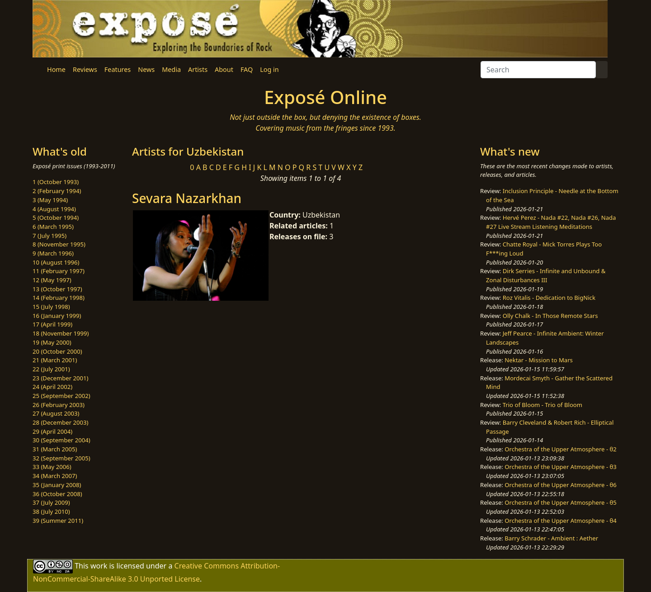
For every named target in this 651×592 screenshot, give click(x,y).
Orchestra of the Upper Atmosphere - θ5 (561, 502)
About (224, 69)
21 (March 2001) (55, 360)
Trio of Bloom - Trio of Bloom (542, 405)
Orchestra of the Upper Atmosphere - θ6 (561, 485)
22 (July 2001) (51, 369)
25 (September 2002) (61, 396)
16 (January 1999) (57, 316)
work (98, 566)
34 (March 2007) (55, 476)
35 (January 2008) (57, 485)
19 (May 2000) (52, 342)
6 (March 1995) (53, 227)
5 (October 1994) (56, 217)
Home (56, 69)
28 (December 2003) (60, 422)
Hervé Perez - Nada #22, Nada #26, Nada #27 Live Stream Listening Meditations (551, 222)
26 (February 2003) (59, 405)
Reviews (85, 69)
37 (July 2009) (51, 502)
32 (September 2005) (61, 458)
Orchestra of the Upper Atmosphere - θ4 (561, 520)
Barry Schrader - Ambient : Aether (551, 538)
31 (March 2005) (55, 449)
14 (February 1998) (59, 298)
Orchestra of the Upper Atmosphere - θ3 (561, 467)
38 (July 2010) (51, 511)
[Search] (538, 69)
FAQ (247, 69)
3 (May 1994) (50, 200)
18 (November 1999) (61, 333)
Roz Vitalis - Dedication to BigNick (549, 298)
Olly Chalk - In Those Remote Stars (550, 316)
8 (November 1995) (59, 244)
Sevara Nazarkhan (186, 198)
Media (171, 69)
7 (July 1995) (49, 236)
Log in (269, 69)
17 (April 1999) (52, 324)
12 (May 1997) (52, 280)
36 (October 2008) (57, 494)
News (146, 69)
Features (117, 69)
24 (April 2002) (52, 387)
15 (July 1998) (51, 307)
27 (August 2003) (56, 413)
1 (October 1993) (56, 182)
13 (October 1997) (57, 289)
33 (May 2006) (52, 467)
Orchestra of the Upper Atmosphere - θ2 (561, 449)
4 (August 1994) (54, 209)
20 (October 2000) (57, 351)
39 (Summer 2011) (58, 520)
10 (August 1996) (56, 262)
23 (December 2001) (60, 378)
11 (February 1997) (59, 271)
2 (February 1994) (57, 191)
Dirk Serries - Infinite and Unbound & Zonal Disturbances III (545, 275)
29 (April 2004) (52, 431)
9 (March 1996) (53, 253)
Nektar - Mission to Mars (539, 360)
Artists (198, 69)
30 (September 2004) (61, 440)
